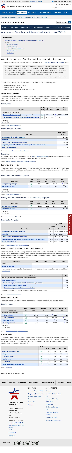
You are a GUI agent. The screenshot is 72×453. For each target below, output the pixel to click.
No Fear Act (31, 402)
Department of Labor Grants (34, 398)
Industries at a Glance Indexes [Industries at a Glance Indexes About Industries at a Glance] (41, 27)
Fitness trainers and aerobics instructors (14, 142)
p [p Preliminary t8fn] (52, 314)
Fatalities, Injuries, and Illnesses (15, 49)
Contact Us (12, 435)
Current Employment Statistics (13, 125)
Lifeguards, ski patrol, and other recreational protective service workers (23, 145)
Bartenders (5, 139)
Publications (33, 383)
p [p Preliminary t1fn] (55, 114)
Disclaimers (49, 404)
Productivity (10, 53)
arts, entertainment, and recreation (54, 62)
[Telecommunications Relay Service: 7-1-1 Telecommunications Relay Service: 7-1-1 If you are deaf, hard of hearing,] (17, 428)
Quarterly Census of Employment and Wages (17, 331)
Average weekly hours (8, 186)
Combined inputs (8, 356)
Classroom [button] (57, 12)
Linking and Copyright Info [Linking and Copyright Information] (52, 408)
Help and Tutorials (51, 417)
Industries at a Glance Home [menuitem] (10, 27)
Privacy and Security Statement (52, 400)
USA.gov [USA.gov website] (30, 405)
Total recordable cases (9, 280)
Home (4, 383)
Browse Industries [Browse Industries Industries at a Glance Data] (25, 27)
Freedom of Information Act (53, 395)
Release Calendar (60, 4)
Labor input (6, 361)
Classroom (60, 383)
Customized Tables (30, 17)
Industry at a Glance (42, 17)
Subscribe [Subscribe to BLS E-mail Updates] (68, 4)
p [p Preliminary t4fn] (62, 205)
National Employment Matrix (40, 156)
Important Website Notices (52, 413)
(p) (3, 122)
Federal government (9, 323)
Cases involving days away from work (15, 285)
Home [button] (4, 12)
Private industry (8, 315)
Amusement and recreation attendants (13, 137)
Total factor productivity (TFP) (11, 351)
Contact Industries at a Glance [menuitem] (61, 27)
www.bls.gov (12, 432)
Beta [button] (65, 12)
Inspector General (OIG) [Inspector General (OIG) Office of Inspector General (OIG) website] (35, 391)
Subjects (12, 383)
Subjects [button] (11, 12)
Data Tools (20, 17)
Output (5, 354)
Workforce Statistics (12, 45)
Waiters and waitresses (9, 147)
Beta (69, 383)
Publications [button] (32, 12)
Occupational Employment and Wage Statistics (17, 150)
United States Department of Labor (61, 1)
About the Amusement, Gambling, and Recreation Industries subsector (24, 40)
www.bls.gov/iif (6, 271)
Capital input (7, 359)
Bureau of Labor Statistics (9, 17)
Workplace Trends (12, 51)
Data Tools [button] (21, 12)
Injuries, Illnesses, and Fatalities (13, 294)
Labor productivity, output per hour (13, 364)
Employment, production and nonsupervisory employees (21, 117)
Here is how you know (35, 1)
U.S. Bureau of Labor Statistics (19, 6)
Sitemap (48, 391)
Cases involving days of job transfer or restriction (19, 288)
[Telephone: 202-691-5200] (17, 423)
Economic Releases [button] (45, 12)
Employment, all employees (11, 115)
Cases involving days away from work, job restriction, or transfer (22, 283)
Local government (8, 317)
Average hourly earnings (9, 184)
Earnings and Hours (12, 47)
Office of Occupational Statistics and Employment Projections (20, 161)
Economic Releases (47, 383)
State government (8, 320)
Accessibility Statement (53, 420)
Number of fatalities (8, 266)
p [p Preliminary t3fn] (62, 183)
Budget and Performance (36, 394)
